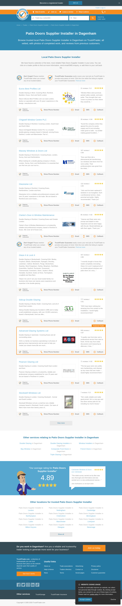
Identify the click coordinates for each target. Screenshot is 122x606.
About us (47, 566)
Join (75, 3)
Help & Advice (49, 569)
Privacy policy (96, 566)
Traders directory (65, 569)
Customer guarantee (98, 573)
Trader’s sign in (100, 8)
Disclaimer (94, 569)
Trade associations (66, 566)
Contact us (79, 569)
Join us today (94, 548)
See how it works (29, 573)
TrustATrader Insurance (59, 594)
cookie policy (94, 594)
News (46, 573)
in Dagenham (31, 443)
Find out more (80, 81)
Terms (62, 573)
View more (61, 423)
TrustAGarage (40, 594)
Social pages (80, 573)
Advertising (79, 566)
